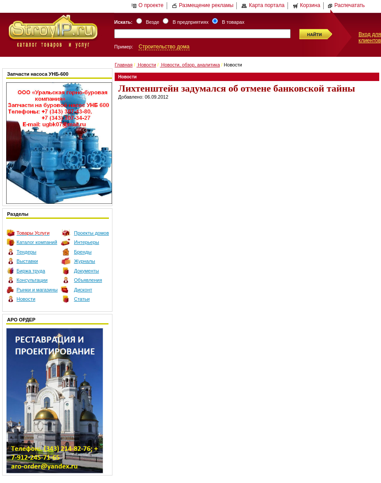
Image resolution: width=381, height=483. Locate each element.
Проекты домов (91, 233)
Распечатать (346, 5)
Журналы (84, 261)
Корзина (306, 5)
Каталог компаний (37, 242)
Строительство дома (163, 47)
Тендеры (27, 251)
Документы (86, 270)
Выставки (27, 261)
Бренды (83, 251)
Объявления (88, 280)
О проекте (147, 5)
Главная (124, 64)
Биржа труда (31, 270)
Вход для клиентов (370, 37)
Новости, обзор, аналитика (190, 64)
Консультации (32, 280)
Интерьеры (86, 242)
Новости (26, 299)
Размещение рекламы (203, 5)
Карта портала (263, 5)
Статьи (82, 299)
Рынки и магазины (37, 289)
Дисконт (83, 289)
